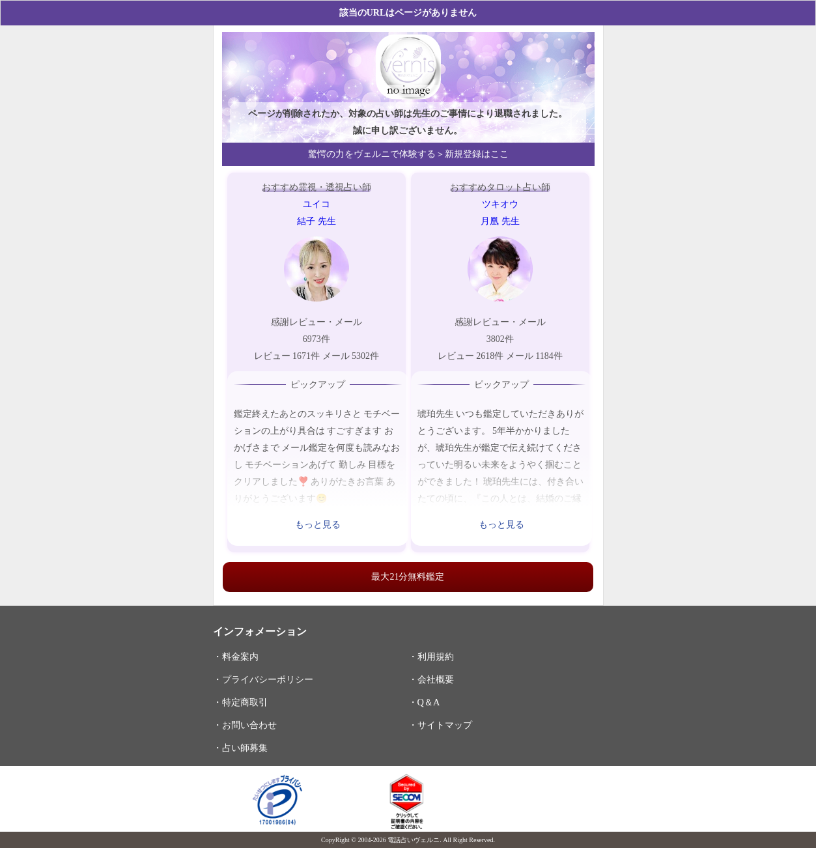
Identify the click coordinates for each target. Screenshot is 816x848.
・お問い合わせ (245, 725)
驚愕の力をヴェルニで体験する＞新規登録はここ (408, 154)
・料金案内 (236, 656)
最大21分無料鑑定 (407, 577)
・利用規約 (431, 656)
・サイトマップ (440, 725)
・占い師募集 (240, 747)
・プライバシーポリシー (263, 679)
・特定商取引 (240, 702)
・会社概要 (431, 679)
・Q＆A (424, 702)
